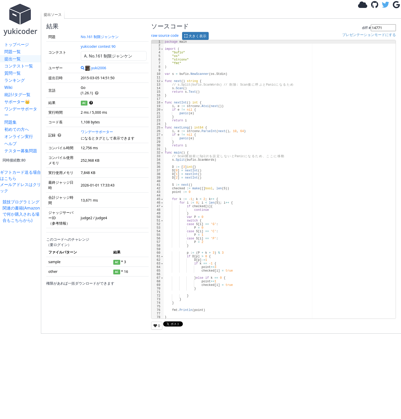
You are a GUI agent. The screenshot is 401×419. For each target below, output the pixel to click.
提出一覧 (12, 59)
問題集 (10, 122)
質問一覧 (12, 73)
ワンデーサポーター (20, 112)
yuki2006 (95, 67)
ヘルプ (10, 143)
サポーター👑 (17, 101)
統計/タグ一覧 (17, 94)
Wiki (8, 87)
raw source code (165, 35)
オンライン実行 (18, 136)
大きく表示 (195, 35)
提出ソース (53, 14)
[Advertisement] (22, 300)
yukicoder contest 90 (98, 46)
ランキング (14, 80)
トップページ (16, 44)
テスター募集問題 (20, 151)
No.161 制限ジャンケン (100, 36)
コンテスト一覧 (18, 66)
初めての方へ (16, 129)
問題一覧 (12, 51)
